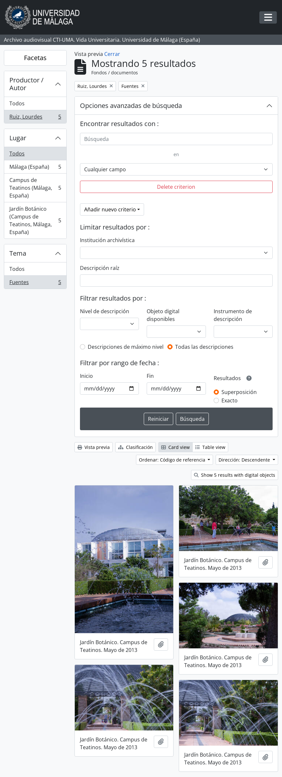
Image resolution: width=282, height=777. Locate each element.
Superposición (239, 392)
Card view (175, 447)
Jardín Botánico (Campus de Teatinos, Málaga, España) (35, 220)
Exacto (229, 400)
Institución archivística (107, 240)
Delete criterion (176, 186)
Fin (150, 375)
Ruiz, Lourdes (35, 118)
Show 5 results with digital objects (234, 475)
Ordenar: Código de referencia (173, 460)
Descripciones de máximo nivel (126, 346)
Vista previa (93, 447)
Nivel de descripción (104, 311)
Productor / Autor (26, 84)
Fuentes (35, 283)
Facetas (35, 57)
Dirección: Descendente (245, 460)
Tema (17, 253)
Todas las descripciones (204, 346)
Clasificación (135, 447)
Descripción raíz (99, 267)
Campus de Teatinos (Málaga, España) (35, 187)
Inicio (86, 375)
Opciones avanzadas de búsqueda (131, 105)
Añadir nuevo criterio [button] (110, 209)
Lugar (17, 137)
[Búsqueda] (176, 139)
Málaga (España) (35, 168)
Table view (210, 447)
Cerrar (112, 54)
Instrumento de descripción (233, 315)
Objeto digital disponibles (163, 315)
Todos (17, 103)
